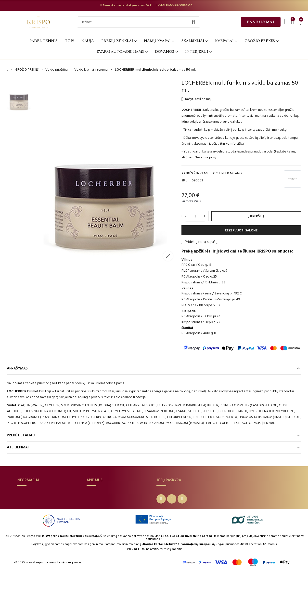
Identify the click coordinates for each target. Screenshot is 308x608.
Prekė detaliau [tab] (21, 435)
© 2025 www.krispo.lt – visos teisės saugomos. (48, 596)
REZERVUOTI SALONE (241, 230)
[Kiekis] (195, 216)
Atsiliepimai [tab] (18, 447)
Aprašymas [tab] (17, 368)
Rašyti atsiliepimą (196, 99)
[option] (105, 172)
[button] (261, 22)
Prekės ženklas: (194, 173)
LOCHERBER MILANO (227, 173)
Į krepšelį (256, 216)
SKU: (185, 180)
